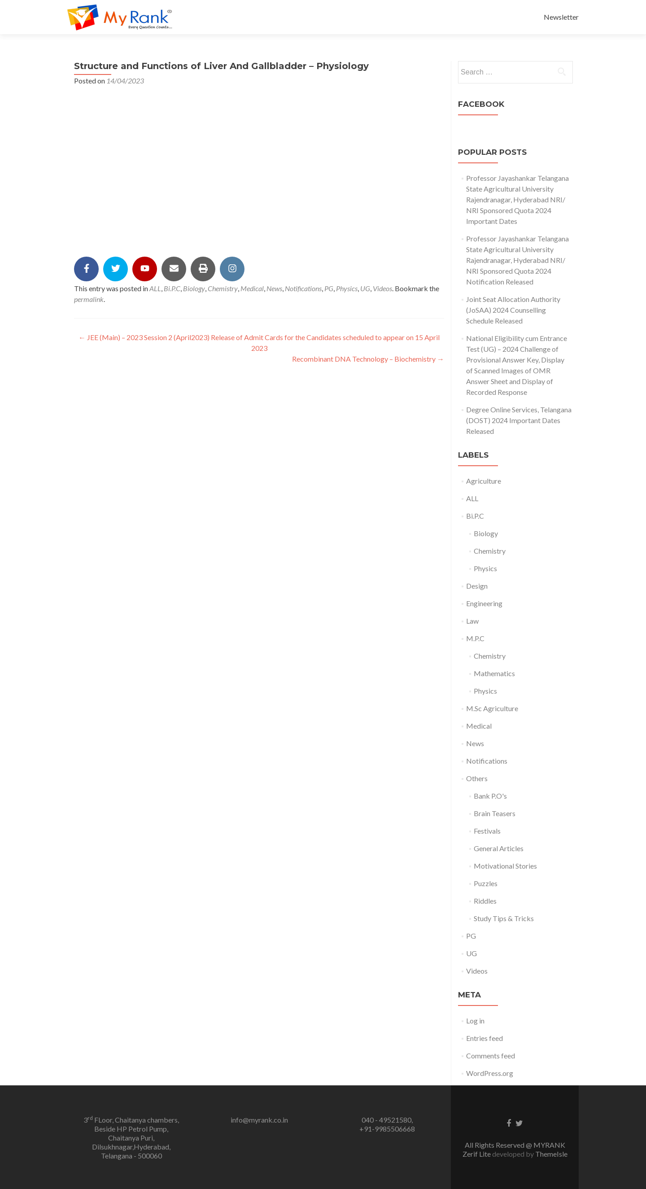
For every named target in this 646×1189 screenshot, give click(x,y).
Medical (252, 288)
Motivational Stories (505, 865)
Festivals (487, 830)
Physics (347, 288)
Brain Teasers (494, 813)
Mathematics (494, 673)
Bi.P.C (172, 288)
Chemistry (223, 288)
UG (365, 288)
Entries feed (484, 1038)
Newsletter (561, 17)
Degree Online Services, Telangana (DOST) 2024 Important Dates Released (519, 420)
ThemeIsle (551, 1154)
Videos (382, 288)
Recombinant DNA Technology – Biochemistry (368, 358)
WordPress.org (489, 1073)
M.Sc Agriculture (492, 708)
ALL (155, 288)
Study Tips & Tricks (504, 918)
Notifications (303, 288)
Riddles (485, 900)
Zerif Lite (477, 1154)
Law (472, 620)
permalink (89, 299)
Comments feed (490, 1055)
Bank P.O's (490, 795)
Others (477, 778)
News (274, 288)
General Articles (499, 848)
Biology (194, 288)
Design (477, 585)
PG (328, 288)
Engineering (484, 603)
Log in (475, 1020)
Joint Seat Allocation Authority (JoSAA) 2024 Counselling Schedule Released (513, 310)
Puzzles (486, 883)
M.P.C (475, 638)
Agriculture (483, 480)
